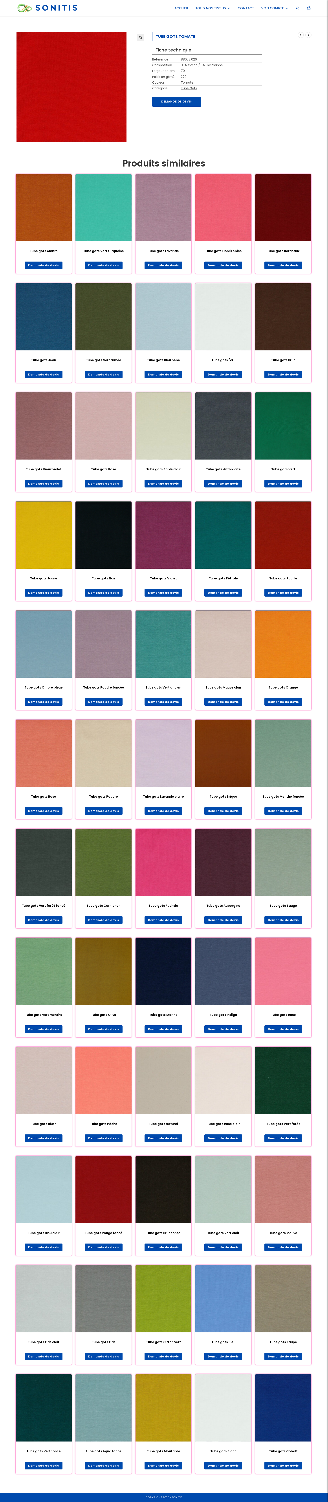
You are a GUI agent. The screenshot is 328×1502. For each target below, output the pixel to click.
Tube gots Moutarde (163, 1456)
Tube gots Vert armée (103, 360)
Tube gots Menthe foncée (283, 799)
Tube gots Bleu (223, 1346)
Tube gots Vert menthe (43, 1018)
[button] (140, 37)
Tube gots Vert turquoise (103, 251)
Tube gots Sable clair (163, 470)
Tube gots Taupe (283, 1346)
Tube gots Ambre (44, 251)
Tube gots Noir (103, 579)
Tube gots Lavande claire (163, 799)
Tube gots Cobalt (283, 1456)
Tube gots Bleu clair (44, 1237)
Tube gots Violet (163, 579)
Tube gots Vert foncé (43, 1456)
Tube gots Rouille (283, 579)
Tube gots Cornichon (103, 908)
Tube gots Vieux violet (44, 470)
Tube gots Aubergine (223, 908)
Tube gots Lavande (163, 251)
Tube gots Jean (43, 360)
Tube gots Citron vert (163, 1346)
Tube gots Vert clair (223, 1237)
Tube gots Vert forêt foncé (43, 908)
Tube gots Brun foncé (163, 1237)
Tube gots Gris (103, 1346)
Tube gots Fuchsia (163, 908)
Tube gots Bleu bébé (163, 360)
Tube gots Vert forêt (283, 1127)
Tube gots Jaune (43, 579)
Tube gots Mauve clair (223, 689)
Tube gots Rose (103, 470)
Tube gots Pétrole (223, 579)
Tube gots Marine (163, 1018)
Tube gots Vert (283, 470)
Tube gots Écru (223, 360)
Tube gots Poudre (103, 799)
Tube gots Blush (44, 1127)
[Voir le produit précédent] (301, 35)
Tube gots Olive (103, 1018)
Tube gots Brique (223, 799)
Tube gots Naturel (163, 1127)
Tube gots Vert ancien (163, 689)
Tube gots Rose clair (223, 1127)
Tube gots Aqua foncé (103, 1456)
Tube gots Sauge (283, 908)
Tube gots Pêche (103, 1127)
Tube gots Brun (283, 360)
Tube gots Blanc (223, 1456)
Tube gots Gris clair (43, 1346)
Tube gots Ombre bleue (44, 689)
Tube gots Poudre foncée (103, 689)
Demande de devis (178, 102)
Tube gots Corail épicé (223, 251)
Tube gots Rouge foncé (103, 1237)
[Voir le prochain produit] (308, 35)
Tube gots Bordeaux (283, 251)
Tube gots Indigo (223, 1018)
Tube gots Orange (283, 689)
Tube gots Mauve (283, 1237)
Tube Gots (189, 88)
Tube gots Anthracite (223, 470)
